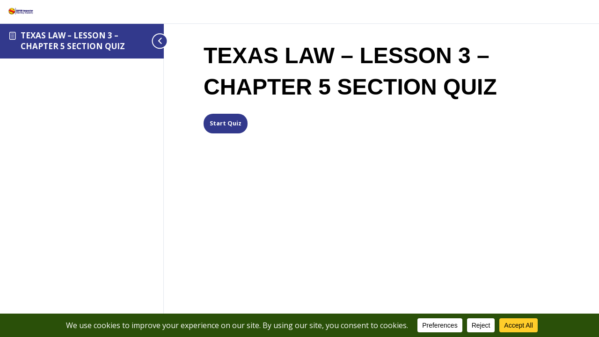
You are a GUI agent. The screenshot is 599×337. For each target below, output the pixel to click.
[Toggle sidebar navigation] (150, 41)
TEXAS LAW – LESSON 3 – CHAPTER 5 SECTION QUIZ (73, 40)
